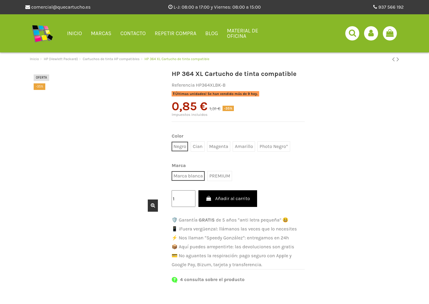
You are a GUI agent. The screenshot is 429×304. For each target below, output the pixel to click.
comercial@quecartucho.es (58, 7)
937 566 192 (388, 7)
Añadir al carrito (228, 198)
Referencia (183, 85)
